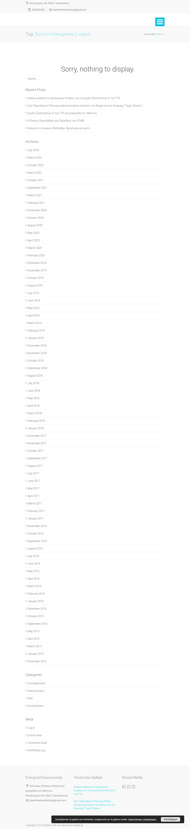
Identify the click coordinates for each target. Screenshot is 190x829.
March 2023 (35, 157)
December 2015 (37, 608)
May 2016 (33, 571)
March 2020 (35, 247)
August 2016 (35, 548)
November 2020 (37, 210)
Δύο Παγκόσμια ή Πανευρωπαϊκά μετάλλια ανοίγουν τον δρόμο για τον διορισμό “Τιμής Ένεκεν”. (85, 105)
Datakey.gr (77, 825)
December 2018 (37, 345)
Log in (31, 727)
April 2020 (34, 240)
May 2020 (33, 232)
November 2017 (37, 443)
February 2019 (36, 330)
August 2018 (35, 375)
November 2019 (37, 270)
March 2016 (35, 586)
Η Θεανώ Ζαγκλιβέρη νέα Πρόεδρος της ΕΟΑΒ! (56, 120)
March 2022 (35, 172)
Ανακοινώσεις (36, 690)
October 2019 (36, 277)
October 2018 (36, 360)
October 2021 (36, 180)
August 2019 (35, 285)
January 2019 (36, 338)
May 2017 (33, 488)
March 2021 (35, 195)
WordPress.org (36, 750)
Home (159, 34)
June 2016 (34, 563)
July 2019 (33, 293)
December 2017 (37, 435)
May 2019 (33, 308)
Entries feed (35, 735)
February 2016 (36, 593)
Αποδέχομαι (170, 819)
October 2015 (36, 616)
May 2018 (33, 398)
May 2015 (33, 631)
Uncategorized (36, 683)
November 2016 (37, 526)
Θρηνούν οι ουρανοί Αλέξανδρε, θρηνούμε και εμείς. (59, 128)
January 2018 (36, 428)
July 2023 (33, 150)
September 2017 (37, 458)
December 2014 (37, 661)
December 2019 (37, 262)
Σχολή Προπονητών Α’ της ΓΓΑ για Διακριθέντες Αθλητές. (63, 113)
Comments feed (37, 742)
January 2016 (36, 601)
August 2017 (35, 465)
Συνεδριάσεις (36, 705)
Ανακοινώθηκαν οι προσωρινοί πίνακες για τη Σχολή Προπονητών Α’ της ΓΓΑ (74, 98)
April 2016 (34, 578)
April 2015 (34, 638)
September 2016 (37, 541)
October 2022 (36, 165)
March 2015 (35, 646)
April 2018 (34, 405)
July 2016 (33, 556)
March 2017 (35, 503)
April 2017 (34, 495)
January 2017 (36, 518)
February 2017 (36, 511)
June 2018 (34, 390)
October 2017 (36, 450)
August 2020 (35, 225)
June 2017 (34, 480)
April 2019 (34, 315)
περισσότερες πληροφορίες (142, 819)
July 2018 (33, 383)
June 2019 (34, 300)
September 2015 (37, 623)
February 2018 (36, 420)
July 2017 (33, 473)
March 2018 (35, 413)
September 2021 (37, 187)
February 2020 (36, 255)
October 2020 (36, 217)
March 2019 (35, 323)
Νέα (30, 698)
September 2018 (37, 368)
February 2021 (36, 202)
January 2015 (36, 653)
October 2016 (36, 533)
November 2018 (37, 353)
